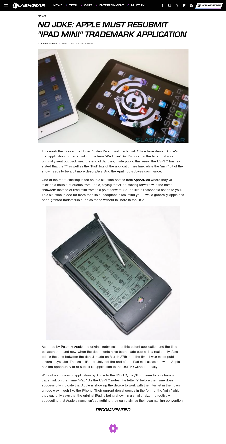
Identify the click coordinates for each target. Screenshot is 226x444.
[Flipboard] (184, 5)
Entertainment (111, 5)
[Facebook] (162, 5)
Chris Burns (49, 43)
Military (138, 5)
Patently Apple (72, 347)
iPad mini (113, 156)
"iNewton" (49, 190)
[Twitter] (177, 5)
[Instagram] (170, 5)
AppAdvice (142, 180)
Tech (73, 5)
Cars (88, 5)
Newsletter (209, 5)
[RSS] (191, 5)
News (57, 5)
